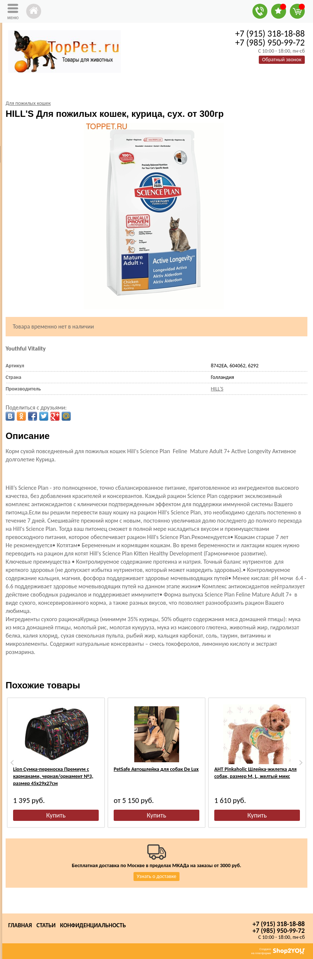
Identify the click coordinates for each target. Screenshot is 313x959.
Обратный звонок (281, 59)
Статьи (45, 925)
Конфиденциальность (93, 925)
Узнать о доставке (157, 876)
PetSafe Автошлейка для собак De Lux (156, 769)
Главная (20, 925)
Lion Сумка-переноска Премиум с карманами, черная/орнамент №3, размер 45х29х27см (53, 776)
